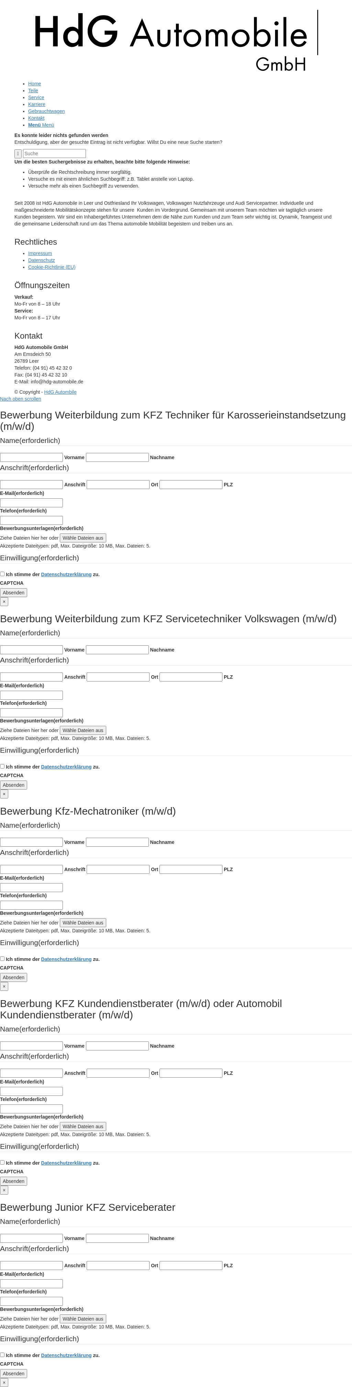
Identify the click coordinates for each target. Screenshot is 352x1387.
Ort (154, 484)
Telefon (23, 510)
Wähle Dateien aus (83, 538)
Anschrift (74, 484)
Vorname (74, 457)
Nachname (162, 457)
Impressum (40, 253)
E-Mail (22, 493)
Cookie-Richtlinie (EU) (52, 267)
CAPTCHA (11, 583)
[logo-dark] (176, 77)
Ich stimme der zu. (53, 574)
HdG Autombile (60, 392)
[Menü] (41, 125)
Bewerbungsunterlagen (42, 528)
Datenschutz (41, 260)
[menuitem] (183, 83)
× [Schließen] (4, 601)
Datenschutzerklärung (66, 574)
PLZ (228, 484)
